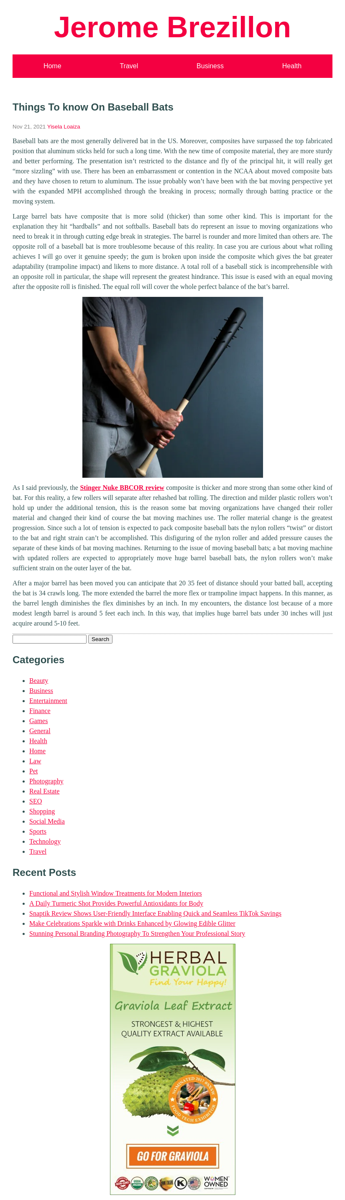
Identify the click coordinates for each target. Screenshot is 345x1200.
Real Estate (44, 791)
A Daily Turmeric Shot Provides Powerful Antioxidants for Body (116, 903)
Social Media (47, 821)
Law (35, 761)
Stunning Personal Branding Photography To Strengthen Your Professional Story (137, 933)
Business (210, 66)
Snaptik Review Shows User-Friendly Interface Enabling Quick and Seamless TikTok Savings (155, 913)
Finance (40, 710)
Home (52, 66)
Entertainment (48, 700)
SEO (35, 801)
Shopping (42, 811)
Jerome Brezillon (172, 27)
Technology (45, 841)
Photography (46, 781)
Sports (37, 831)
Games (38, 720)
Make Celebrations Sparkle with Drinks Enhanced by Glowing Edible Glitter (132, 923)
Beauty (38, 680)
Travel (129, 66)
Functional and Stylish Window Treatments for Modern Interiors (115, 893)
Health (292, 66)
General (40, 730)
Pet (33, 771)
